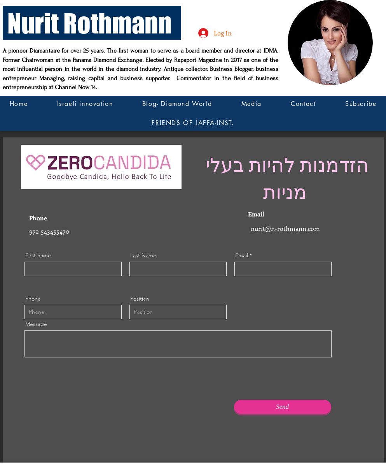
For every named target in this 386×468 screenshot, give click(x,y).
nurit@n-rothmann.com (285, 228)
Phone (33, 298)
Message (36, 324)
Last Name (143, 255)
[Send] (282, 407)
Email (241, 255)
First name (38, 255)
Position (139, 298)
